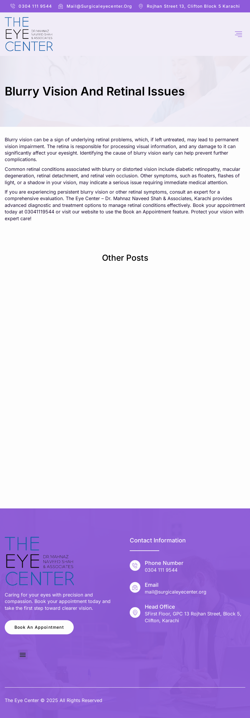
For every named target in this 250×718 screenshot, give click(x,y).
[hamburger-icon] (238, 34)
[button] (23, 654)
